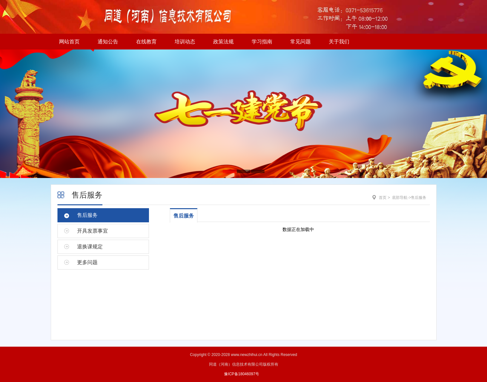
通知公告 (108, 41)
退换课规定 (90, 246)
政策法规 (223, 41)
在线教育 (146, 41)
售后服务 (87, 195)
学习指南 (262, 41)
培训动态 (185, 41)
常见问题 (300, 41)
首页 (383, 197)
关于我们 (339, 41)
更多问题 (87, 262)
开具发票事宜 (92, 231)
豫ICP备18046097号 (241, 374)
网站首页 (69, 41)
